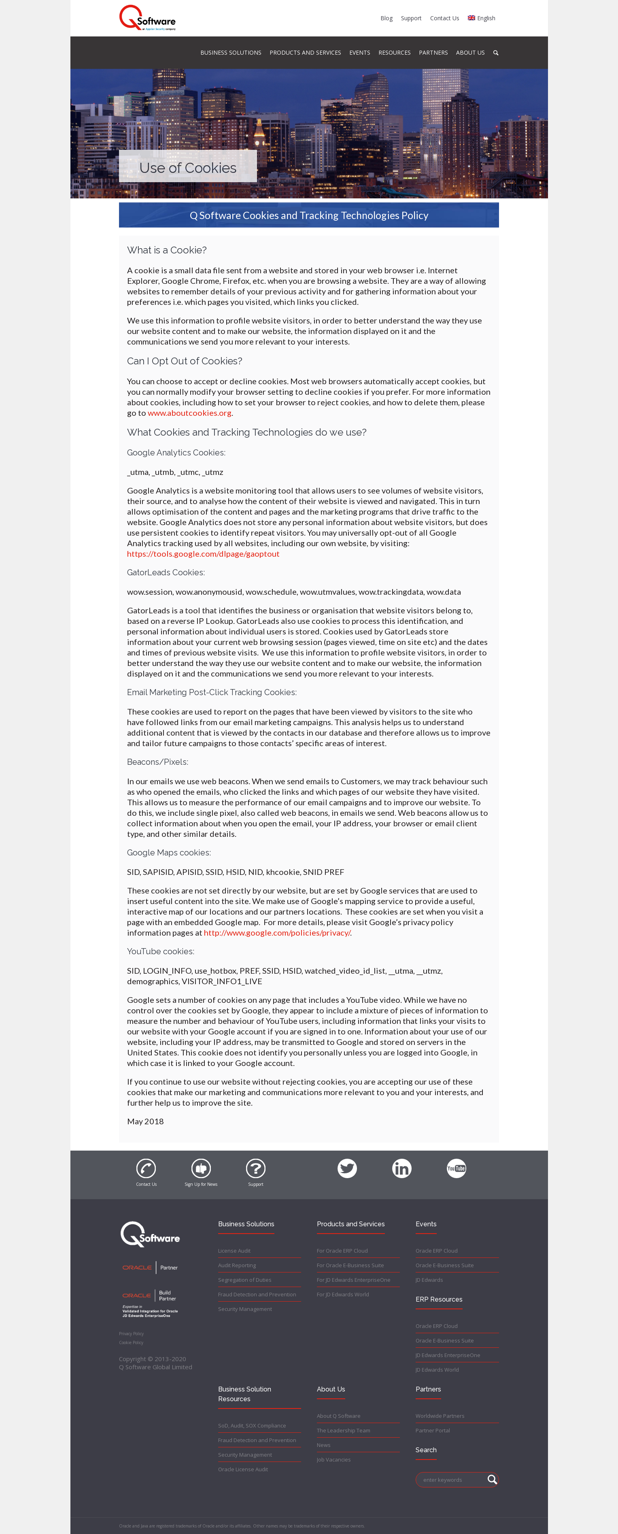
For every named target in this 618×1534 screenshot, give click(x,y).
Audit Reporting (237, 1265)
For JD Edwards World (343, 1294)
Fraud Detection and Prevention (257, 1294)
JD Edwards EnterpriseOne (448, 1355)
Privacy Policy (131, 1333)
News (324, 1445)
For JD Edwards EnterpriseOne (354, 1279)
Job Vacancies (334, 1459)
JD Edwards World (437, 1369)
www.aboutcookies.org (189, 412)
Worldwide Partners (440, 1415)
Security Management (245, 1309)
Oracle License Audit (243, 1469)
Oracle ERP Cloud (437, 1250)
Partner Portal (433, 1430)
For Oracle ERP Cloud (342, 1250)
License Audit (234, 1250)
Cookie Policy (131, 1342)
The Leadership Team (343, 1430)
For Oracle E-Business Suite (350, 1265)
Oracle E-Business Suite (445, 1265)
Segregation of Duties (245, 1279)
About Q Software (339, 1415)
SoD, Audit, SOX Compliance (252, 1425)
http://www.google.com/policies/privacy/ (277, 932)
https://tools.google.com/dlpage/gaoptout (203, 553)
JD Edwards (429, 1279)
